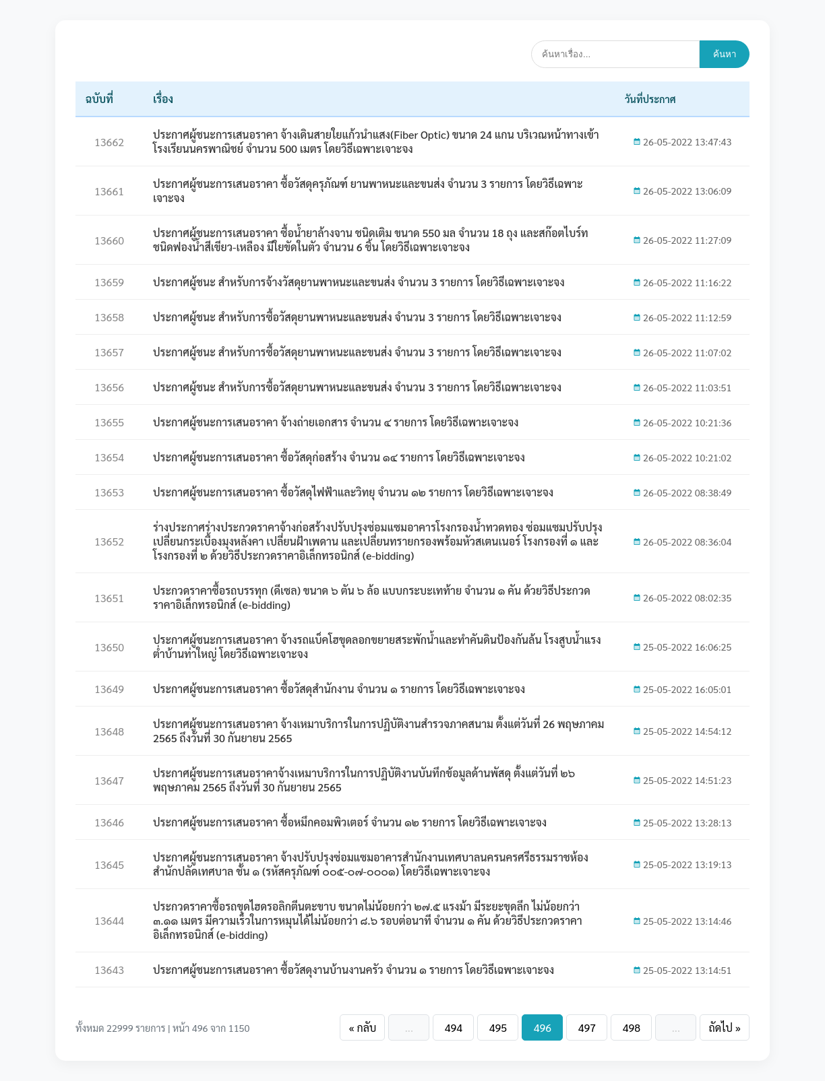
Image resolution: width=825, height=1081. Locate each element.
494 (453, 1027)
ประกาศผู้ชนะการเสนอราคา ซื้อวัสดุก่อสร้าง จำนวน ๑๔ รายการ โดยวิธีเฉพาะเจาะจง (339, 457)
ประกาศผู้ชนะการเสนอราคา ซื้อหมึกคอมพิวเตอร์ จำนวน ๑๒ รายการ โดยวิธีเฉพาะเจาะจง (350, 822)
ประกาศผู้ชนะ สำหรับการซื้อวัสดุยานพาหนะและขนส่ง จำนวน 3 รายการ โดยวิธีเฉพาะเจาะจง (357, 317)
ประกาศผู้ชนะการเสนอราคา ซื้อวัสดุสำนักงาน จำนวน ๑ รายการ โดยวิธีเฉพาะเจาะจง (339, 689)
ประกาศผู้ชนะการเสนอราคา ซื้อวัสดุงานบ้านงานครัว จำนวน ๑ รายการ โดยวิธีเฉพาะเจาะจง (353, 969)
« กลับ (362, 1027)
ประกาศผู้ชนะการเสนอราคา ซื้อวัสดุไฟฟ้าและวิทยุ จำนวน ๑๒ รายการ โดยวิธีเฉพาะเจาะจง (353, 492)
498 (631, 1027)
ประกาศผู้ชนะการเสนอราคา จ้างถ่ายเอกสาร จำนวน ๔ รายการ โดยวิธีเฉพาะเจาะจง (336, 422)
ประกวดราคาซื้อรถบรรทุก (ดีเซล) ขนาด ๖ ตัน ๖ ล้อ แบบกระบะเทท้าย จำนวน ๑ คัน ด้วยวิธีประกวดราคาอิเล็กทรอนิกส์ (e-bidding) (371, 597)
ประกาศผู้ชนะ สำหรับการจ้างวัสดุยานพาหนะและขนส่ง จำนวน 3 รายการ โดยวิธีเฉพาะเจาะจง (359, 282)
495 (498, 1027)
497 (587, 1027)
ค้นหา (724, 54)
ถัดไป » (724, 1027)
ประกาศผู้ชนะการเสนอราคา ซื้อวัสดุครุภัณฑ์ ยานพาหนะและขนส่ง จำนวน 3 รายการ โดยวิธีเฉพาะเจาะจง (368, 190)
